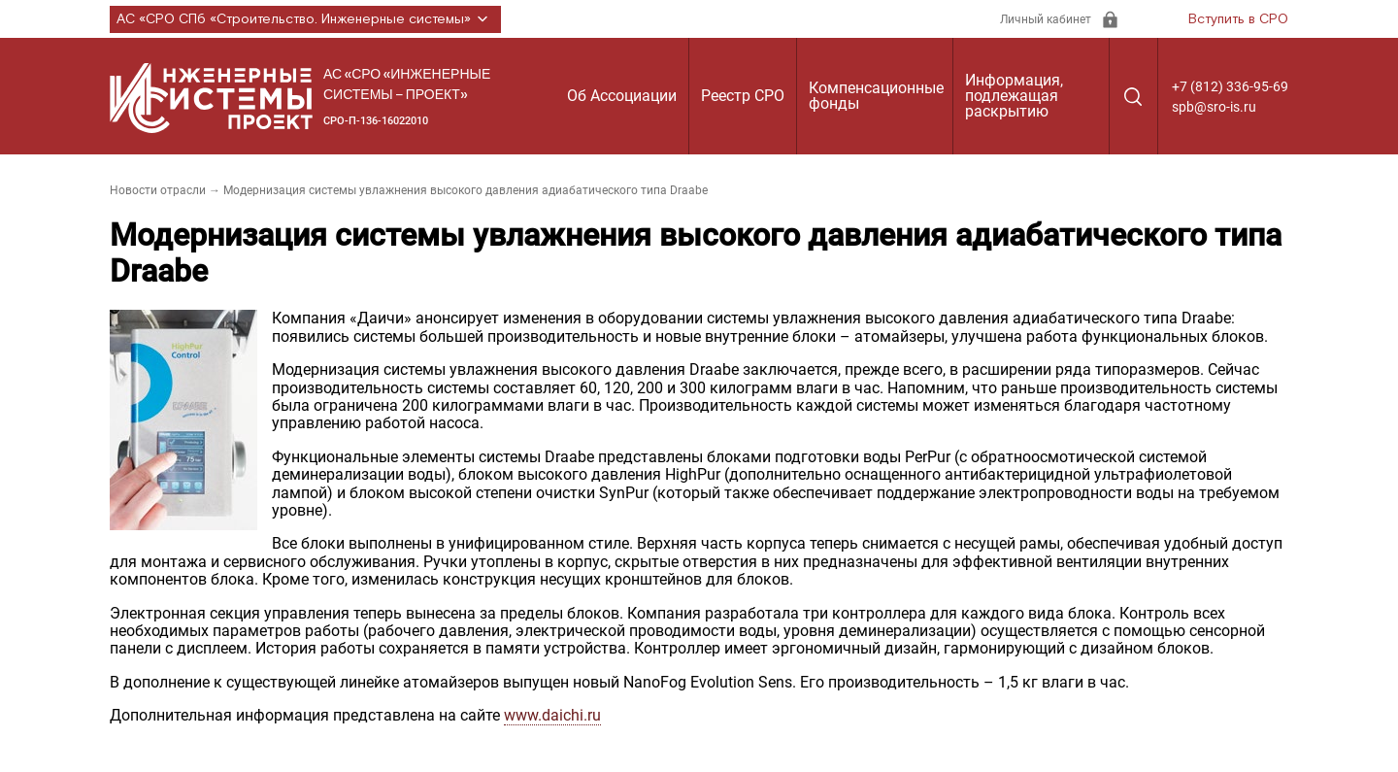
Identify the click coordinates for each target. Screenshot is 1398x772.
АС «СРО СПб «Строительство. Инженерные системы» (305, 19)
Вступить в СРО (1238, 19)
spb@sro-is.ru (1214, 107)
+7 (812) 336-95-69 (1230, 86)
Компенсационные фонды (876, 96)
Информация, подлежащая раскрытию (1014, 95)
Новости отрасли (158, 190)
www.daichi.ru (552, 715)
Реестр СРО (742, 95)
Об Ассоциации (622, 95)
